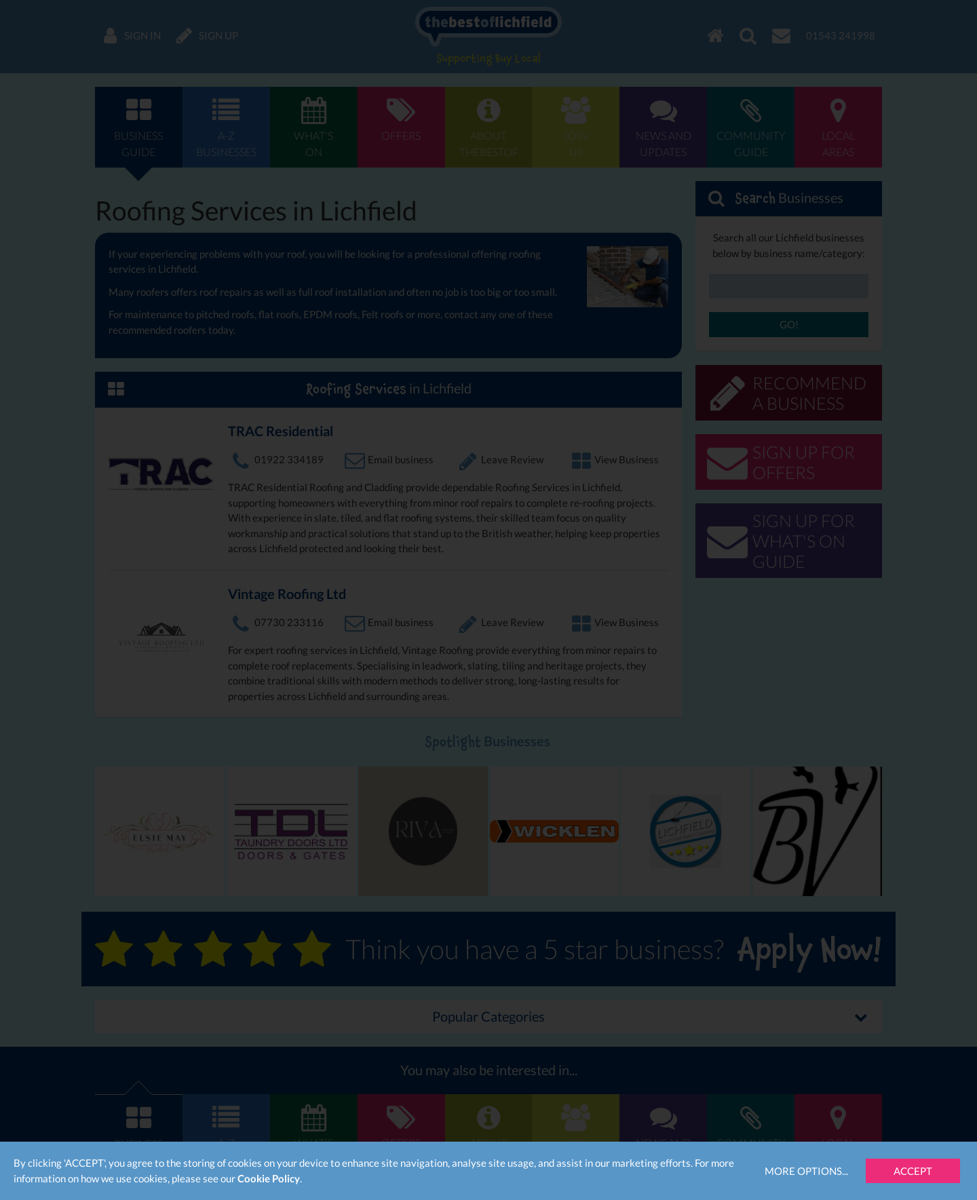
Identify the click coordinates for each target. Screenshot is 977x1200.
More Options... (806, 1171)
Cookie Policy (268, 1178)
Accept (913, 1171)
